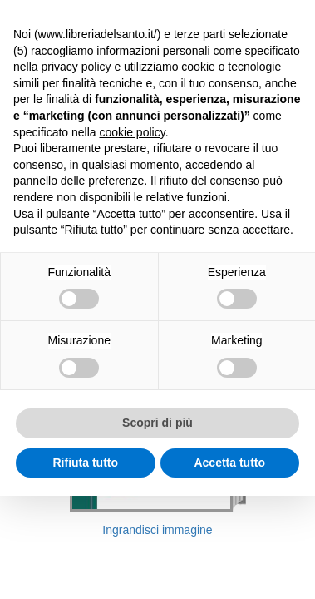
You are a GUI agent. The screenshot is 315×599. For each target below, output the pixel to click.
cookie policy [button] (132, 132)
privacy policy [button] (76, 66)
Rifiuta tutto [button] (85, 462)
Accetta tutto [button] (229, 462)
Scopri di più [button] (157, 422)
